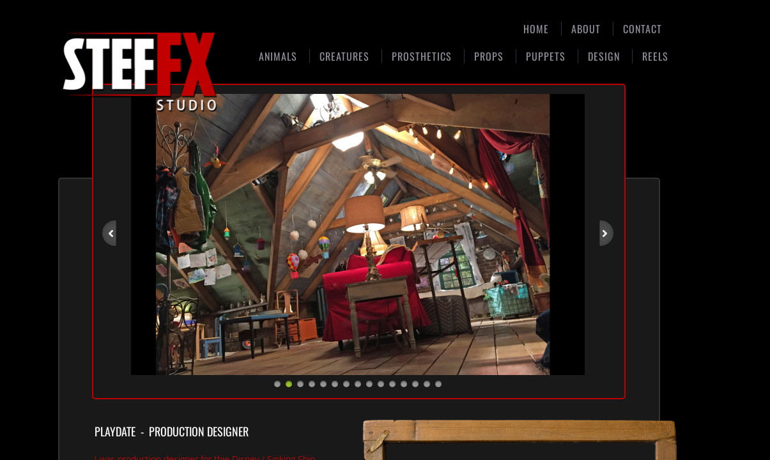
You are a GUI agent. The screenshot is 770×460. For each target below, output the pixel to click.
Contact (642, 29)
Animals (278, 56)
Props (489, 56)
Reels (655, 56)
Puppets (546, 56)
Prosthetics (422, 56)
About (586, 29)
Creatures (344, 56)
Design (604, 56)
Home (536, 29)
